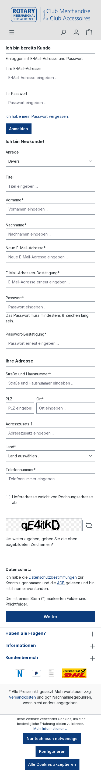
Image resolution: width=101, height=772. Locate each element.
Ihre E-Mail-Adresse (23, 68)
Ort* (40, 399)
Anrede (12, 152)
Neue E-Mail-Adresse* (26, 248)
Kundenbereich (21, 657)
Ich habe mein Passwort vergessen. (37, 116)
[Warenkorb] (89, 32)
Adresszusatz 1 (19, 424)
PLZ (9, 399)
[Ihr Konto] (76, 32)
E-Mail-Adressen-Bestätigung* (33, 273)
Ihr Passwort (16, 93)
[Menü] (11, 32)
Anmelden (18, 128)
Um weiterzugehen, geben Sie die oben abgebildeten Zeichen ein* (41, 541)
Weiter (51, 616)
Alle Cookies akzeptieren (52, 764)
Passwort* (15, 298)
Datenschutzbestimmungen (53, 577)
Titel (9, 177)
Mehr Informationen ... (50, 729)
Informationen (20, 645)
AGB (61, 583)
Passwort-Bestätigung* (26, 334)
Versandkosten (22, 697)
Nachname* (16, 225)
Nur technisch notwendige (52, 738)
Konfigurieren (52, 751)
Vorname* (14, 200)
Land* (11, 446)
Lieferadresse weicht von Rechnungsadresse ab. (52, 499)
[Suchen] (63, 32)
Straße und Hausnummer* (28, 374)
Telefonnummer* (21, 469)
